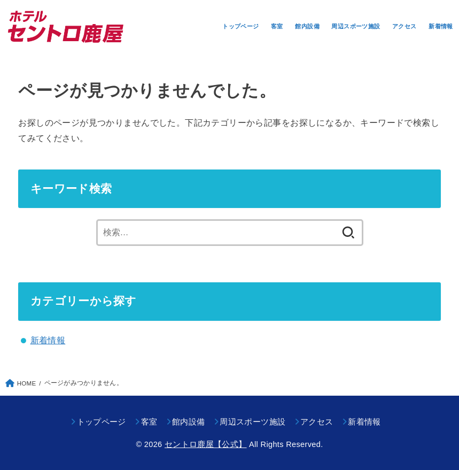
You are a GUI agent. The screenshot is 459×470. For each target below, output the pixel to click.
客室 (277, 26)
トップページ (240, 26)
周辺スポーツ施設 (355, 26)
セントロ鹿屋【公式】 (206, 444)
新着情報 (441, 26)
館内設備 (307, 26)
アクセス (404, 26)
